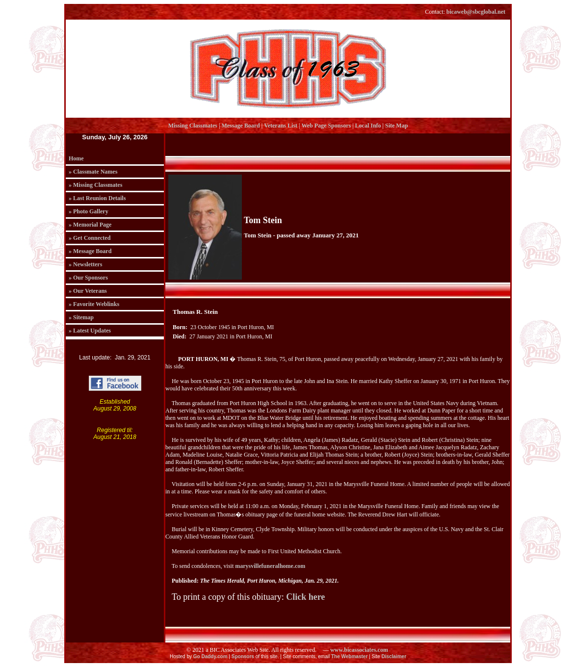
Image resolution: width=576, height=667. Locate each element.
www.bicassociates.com (359, 649)
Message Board (240, 125)
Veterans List (280, 125)
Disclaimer (393, 656)
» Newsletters (85, 264)
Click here (305, 597)
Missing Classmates (192, 125)
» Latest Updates (90, 330)
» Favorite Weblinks (94, 304)
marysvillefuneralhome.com (270, 566)
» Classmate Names (93, 171)
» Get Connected (89, 237)
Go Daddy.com (210, 656)
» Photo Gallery (88, 211)
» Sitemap (81, 317)
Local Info (368, 125)
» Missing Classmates (95, 184)
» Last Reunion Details (97, 198)
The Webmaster (349, 656)
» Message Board (90, 251)
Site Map (396, 125)
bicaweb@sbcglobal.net (475, 11)
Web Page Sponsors (326, 125)
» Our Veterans (88, 290)
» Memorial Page (90, 224)
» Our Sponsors (88, 277)
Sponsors (243, 656)
